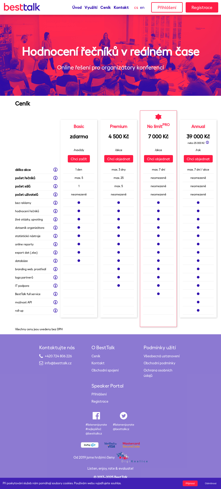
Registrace (202, 7)
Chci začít (79, 159)
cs (136, 7)
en (142, 7)
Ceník (105, 7)
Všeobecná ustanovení (162, 356)
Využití (91, 7)
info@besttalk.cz (58, 363)
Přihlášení (167, 7)
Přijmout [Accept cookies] (190, 483)
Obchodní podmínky (159, 363)
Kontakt (121, 7)
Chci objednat (118, 159)
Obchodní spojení (105, 370)
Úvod (77, 7)
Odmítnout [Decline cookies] (210, 483)
